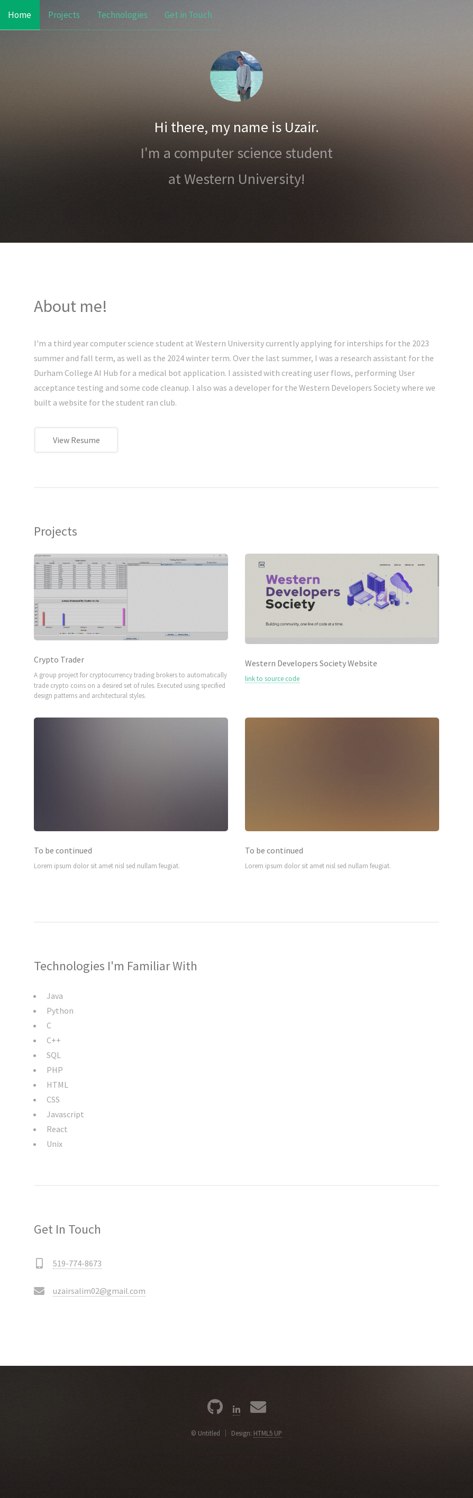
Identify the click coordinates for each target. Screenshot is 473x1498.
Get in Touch (188, 15)
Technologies (122, 15)
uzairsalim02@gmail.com (99, 1290)
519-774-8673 (77, 1263)
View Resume (76, 440)
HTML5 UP (267, 1433)
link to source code (272, 678)
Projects (64, 15)
